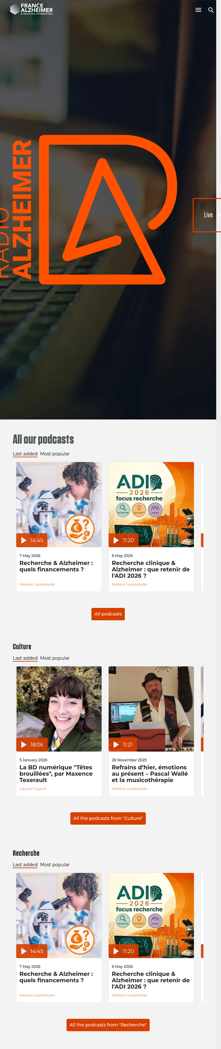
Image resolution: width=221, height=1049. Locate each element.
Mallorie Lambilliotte (37, 584)
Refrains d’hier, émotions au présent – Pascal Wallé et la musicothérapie (150, 773)
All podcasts (108, 614)
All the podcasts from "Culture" (108, 818)
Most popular (55, 454)
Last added (25, 454)
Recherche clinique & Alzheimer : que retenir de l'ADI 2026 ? (151, 569)
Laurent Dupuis (32, 789)
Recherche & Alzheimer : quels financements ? (56, 566)
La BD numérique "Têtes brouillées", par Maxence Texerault (56, 773)
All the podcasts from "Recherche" (107, 1025)
